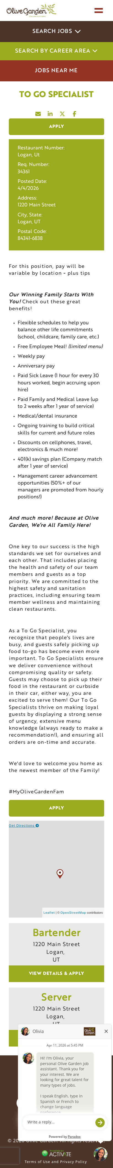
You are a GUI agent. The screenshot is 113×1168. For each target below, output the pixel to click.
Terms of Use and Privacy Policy (56, 1161)
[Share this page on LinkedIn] (50, 112)
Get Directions (24, 826)
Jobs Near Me (56, 70)
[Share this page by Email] (38, 112)
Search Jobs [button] (57, 31)
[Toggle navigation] (98, 10)
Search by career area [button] (56, 51)
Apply (56, 127)
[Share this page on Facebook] (74, 112)
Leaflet (49, 912)
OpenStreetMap (73, 912)
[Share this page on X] (62, 112)
